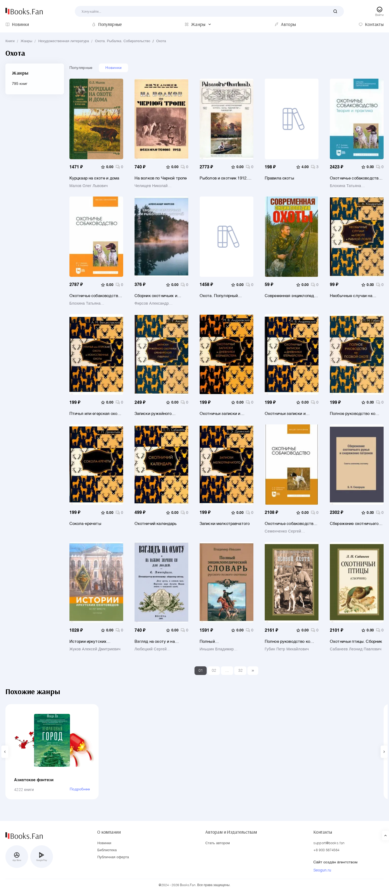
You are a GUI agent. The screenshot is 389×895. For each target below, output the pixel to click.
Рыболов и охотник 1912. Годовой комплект (223, 178)
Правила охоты (279, 178)
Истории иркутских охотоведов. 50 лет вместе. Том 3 (95, 642)
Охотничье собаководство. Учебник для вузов (95, 296)
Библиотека (107, 850)
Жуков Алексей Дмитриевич (94, 649)
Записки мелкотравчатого (225, 524)
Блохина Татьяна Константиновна (345, 186)
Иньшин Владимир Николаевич (217, 649)
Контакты (322, 832)
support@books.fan (328, 843)
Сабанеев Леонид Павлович (355, 649)
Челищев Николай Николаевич (151, 186)
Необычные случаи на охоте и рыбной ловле (351, 296)
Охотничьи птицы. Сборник (356, 642)
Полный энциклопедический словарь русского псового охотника (225, 642)
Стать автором (217, 843)
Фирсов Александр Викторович (152, 303)
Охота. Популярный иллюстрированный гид (222, 296)
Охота (161, 41)
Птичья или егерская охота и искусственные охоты (95, 414)
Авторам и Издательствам (231, 832)
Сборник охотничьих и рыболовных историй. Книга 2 (161, 296)
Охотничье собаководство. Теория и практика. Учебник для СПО (357, 178)
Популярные (81, 68)
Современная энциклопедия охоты (291, 296)
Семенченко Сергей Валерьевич (283, 531)
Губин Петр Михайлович (287, 649)
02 (214, 671)
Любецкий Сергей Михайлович (151, 649)
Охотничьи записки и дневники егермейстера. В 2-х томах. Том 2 (290, 414)
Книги (10, 41)
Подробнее (80, 789)
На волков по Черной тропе (161, 178)
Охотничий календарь (156, 524)
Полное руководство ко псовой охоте (352, 414)
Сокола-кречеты (85, 524)
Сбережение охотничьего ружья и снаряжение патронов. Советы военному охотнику (354, 524)
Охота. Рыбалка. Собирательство (122, 41)
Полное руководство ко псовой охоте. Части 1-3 (288, 642)
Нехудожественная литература (63, 41)
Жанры (26, 41)
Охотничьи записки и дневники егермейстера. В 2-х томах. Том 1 (225, 414)
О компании (108, 832)
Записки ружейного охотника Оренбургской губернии (157, 414)
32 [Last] (240, 671)
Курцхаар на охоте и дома (94, 178)
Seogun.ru (322, 870)
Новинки (113, 68)
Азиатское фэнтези (34, 780)
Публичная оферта (113, 857)
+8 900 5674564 (326, 850)
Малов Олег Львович (88, 186)
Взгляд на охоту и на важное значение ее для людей (158, 642)
